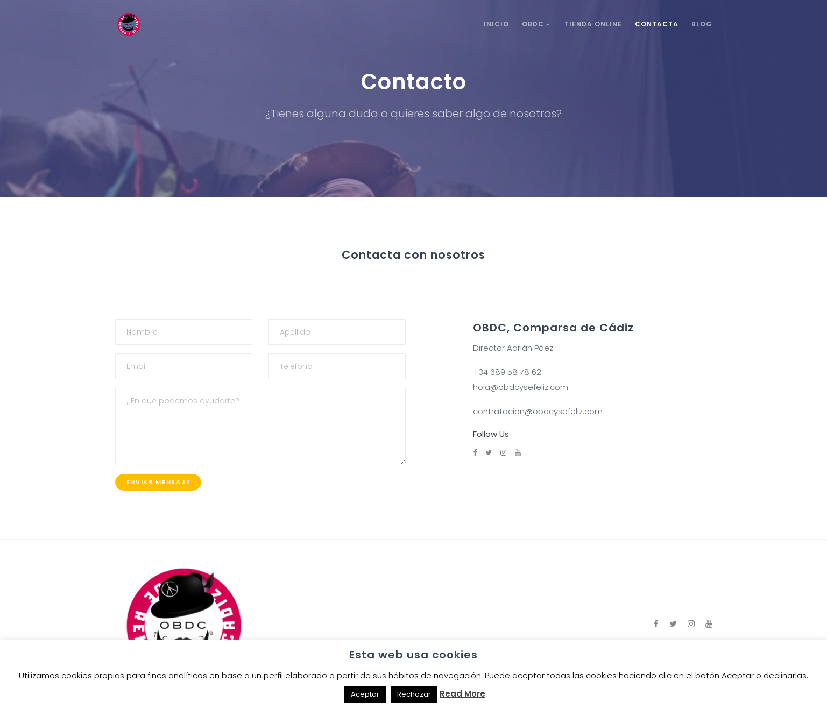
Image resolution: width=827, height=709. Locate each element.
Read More (462, 693)
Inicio (496, 24)
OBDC (537, 24)
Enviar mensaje (158, 482)
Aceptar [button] (365, 694)
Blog (701, 24)
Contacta (656, 24)
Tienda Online (593, 24)
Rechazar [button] (414, 694)
